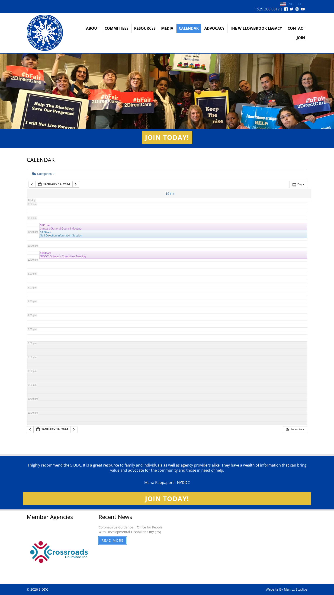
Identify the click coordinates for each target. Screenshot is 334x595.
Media (167, 28)
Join (301, 37)
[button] (295, 429)
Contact (296, 28)
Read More (113, 540)
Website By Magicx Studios (286, 589)
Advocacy (214, 28)
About (92, 28)
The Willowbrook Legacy (256, 28)
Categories (43, 174)
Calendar (189, 28)
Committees (116, 28)
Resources (145, 28)
